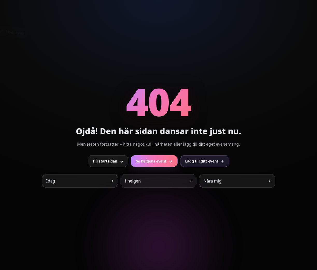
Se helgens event (154, 161)
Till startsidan (108, 161)
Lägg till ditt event (204, 161)
